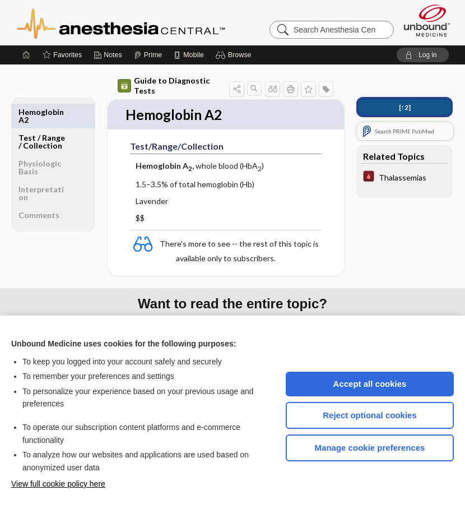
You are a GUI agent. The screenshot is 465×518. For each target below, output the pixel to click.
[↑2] (405, 107)
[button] (235, 54)
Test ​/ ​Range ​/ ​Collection (41, 115)
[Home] (26, 54)
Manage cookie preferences (370, 447)
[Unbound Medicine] (427, 20)
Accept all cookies (370, 383)
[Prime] (148, 54)
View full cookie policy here (58, 483)
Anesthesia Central (156, 22)
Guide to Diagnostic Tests (164, 85)
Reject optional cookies (370, 415)
